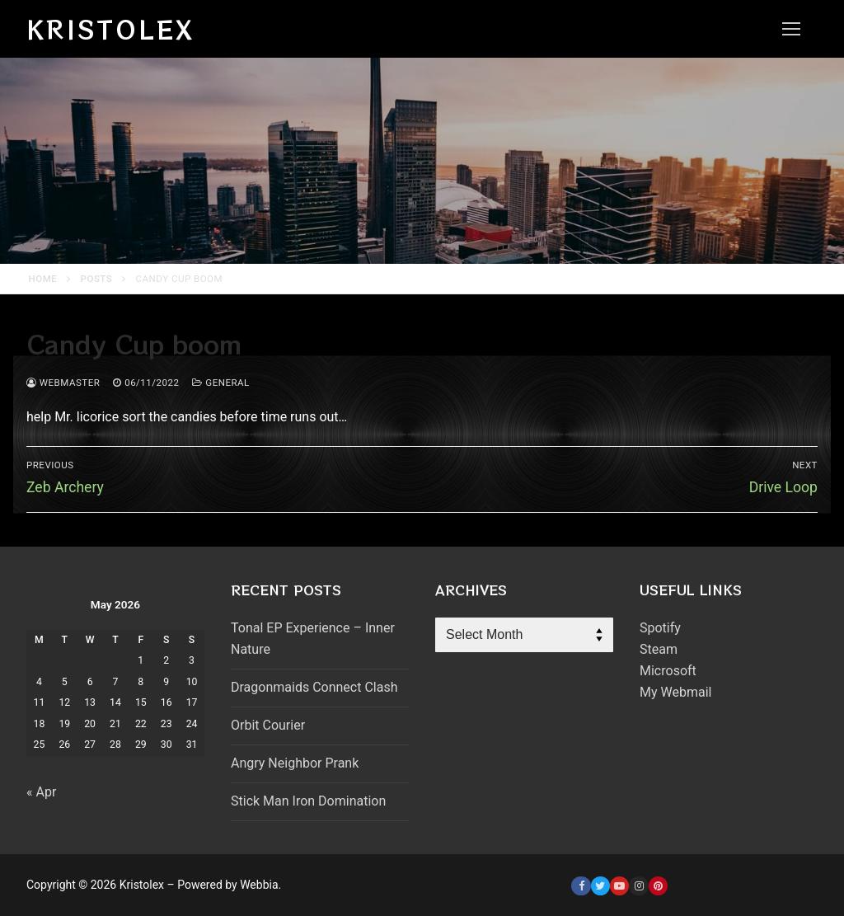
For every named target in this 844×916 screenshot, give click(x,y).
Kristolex (110, 29)
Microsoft (668, 671)
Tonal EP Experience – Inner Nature (313, 638)
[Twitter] (600, 885)
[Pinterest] (658, 885)
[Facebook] (580, 885)
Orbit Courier (268, 725)
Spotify (660, 628)
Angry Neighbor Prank (295, 763)
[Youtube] (619, 885)
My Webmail (675, 692)
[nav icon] (791, 29)
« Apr (41, 792)
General (220, 382)
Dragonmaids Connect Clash (314, 687)
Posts (97, 278)
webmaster (63, 382)
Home (43, 278)
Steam (659, 649)
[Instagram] (638, 885)
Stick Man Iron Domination (308, 801)
